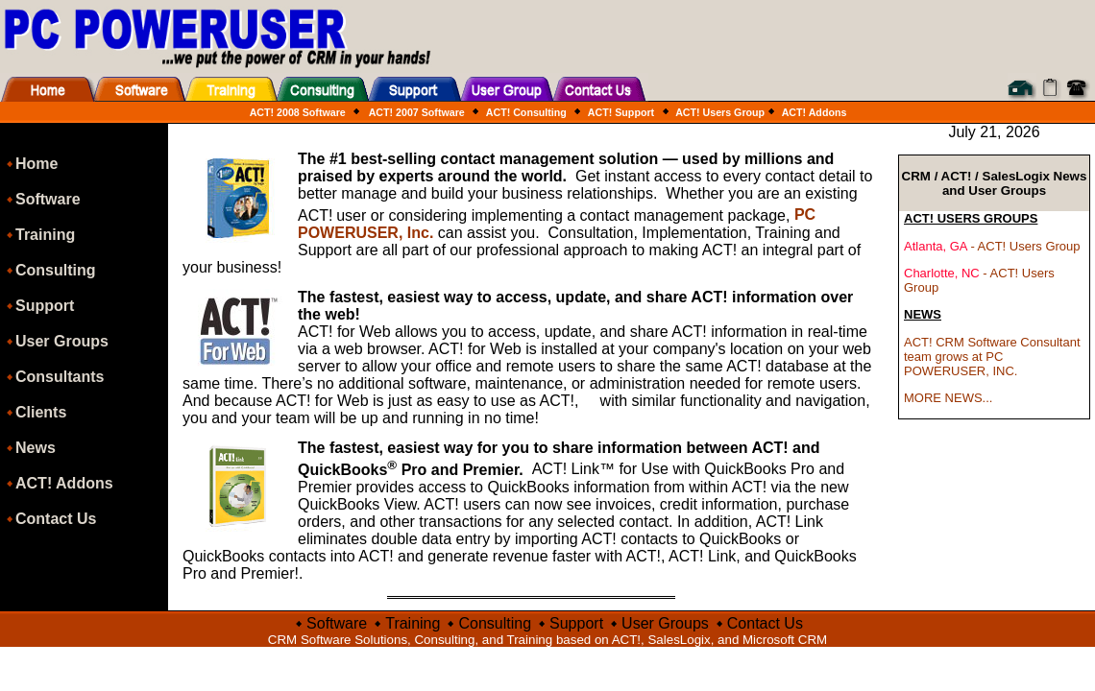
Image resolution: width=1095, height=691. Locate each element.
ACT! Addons (812, 112)
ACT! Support (619, 112)
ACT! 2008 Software (298, 112)
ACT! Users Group (719, 112)
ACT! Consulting (525, 112)
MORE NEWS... (948, 398)
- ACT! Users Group (992, 246)
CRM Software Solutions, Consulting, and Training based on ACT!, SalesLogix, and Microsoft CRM (547, 639)
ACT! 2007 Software (417, 112)
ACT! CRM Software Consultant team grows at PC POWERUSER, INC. (992, 356)
